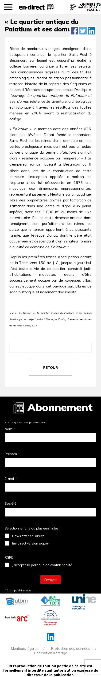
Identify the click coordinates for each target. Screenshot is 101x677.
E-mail (11, 479)
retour (50, 367)
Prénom (12, 454)
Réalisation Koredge (50, 653)
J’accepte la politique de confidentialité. (42, 565)
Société (10, 503)
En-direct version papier (30, 543)
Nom (10, 429)
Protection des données (70, 648)
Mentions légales (25, 648)
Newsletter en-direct (28, 536)
